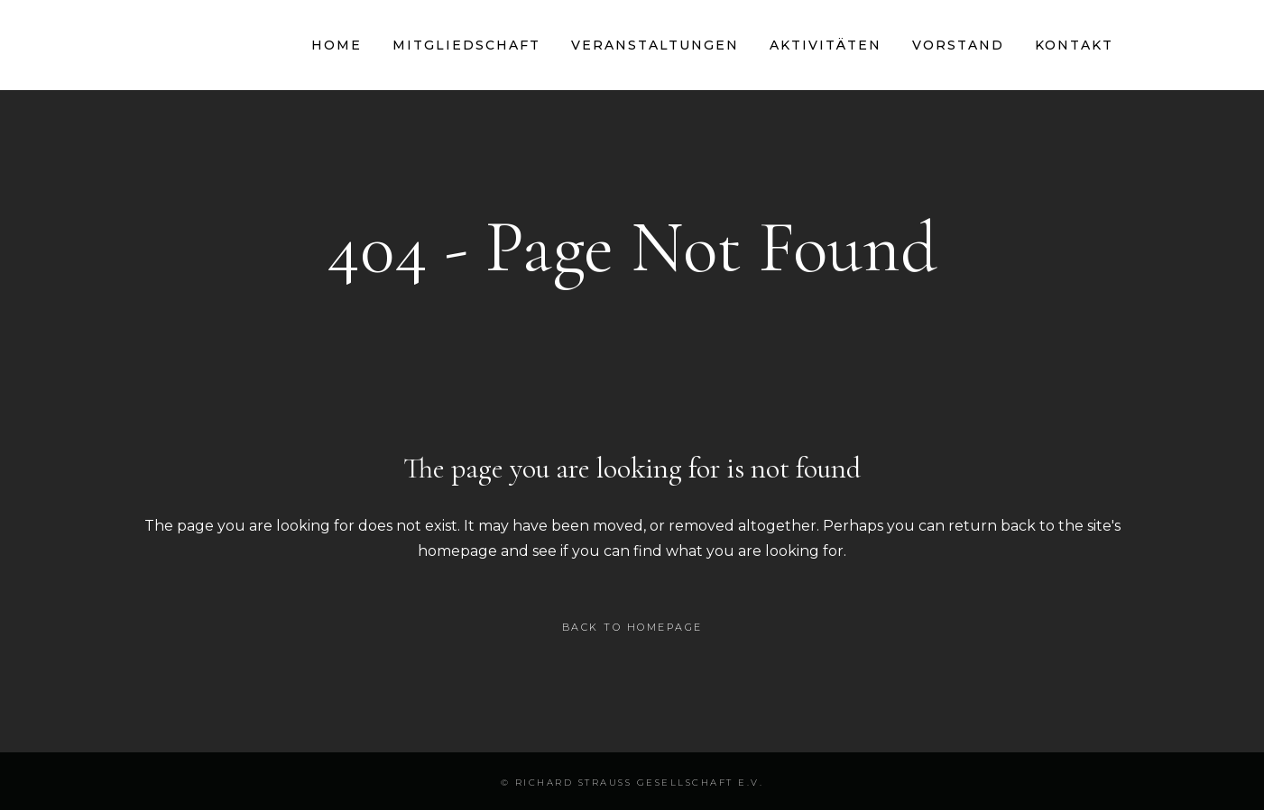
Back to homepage (632, 627)
